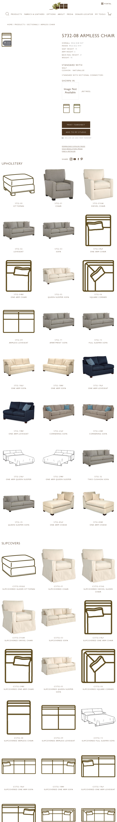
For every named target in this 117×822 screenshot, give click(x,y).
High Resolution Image (72, 149)
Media (70, 14)
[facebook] (79, 159)
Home (10, 24)
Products (16, 14)
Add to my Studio (76, 132)
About (61, 14)
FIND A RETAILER (68, 151)
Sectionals (33, 24)
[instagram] (71, 159)
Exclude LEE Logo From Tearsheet (78, 138)
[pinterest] (82, 159)
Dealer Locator (84, 14)
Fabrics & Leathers (34, 14)
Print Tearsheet (76, 124)
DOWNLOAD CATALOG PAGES (73, 146)
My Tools (100, 14)
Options (51, 14)
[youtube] (75, 159)
